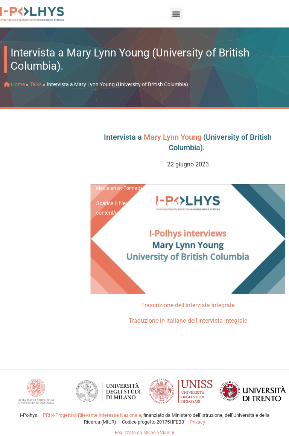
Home (14, 84)
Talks (36, 84)
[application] (187, 239)
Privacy (197, 422)
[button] (176, 14)
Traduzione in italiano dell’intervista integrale (188, 320)
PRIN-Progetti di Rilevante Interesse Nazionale (91, 415)
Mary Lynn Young (172, 137)
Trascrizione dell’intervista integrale (187, 305)
